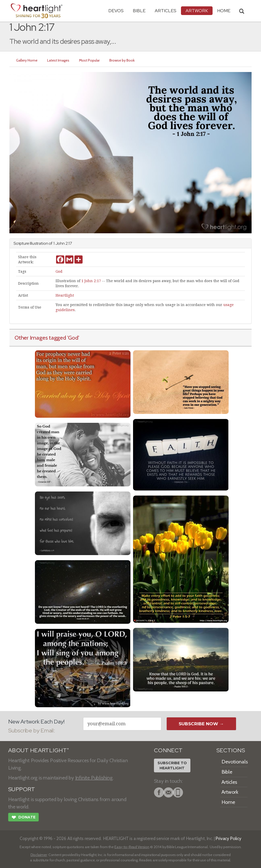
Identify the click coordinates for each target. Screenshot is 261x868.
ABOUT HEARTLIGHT (38, 750)
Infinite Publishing (94, 778)
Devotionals (234, 762)
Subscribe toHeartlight (172, 765)
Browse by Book (122, 60)
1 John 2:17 (91, 281)
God (59, 271)
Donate (23, 817)
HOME (223, 10)
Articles (165, 10)
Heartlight (65, 295)
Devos (116, 10)
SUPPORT (21, 789)
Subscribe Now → (201, 723)
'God (72, 337)
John (60, 243)
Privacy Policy (228, 838)
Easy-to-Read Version (131, 847)
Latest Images (58, 60)
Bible (139, 10)
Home (228, 802)
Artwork (197, 10)
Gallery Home (26, 60)
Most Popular (89, 60)
